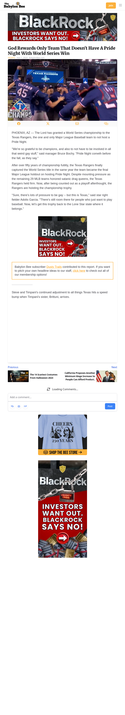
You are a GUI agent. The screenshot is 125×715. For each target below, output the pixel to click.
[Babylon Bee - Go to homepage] (14, 5)
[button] (120, 5)
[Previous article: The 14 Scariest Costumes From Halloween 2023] (34, 367)
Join (111, 5)
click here (79, 270)
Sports (11, 57)
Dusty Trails (54, 266)
